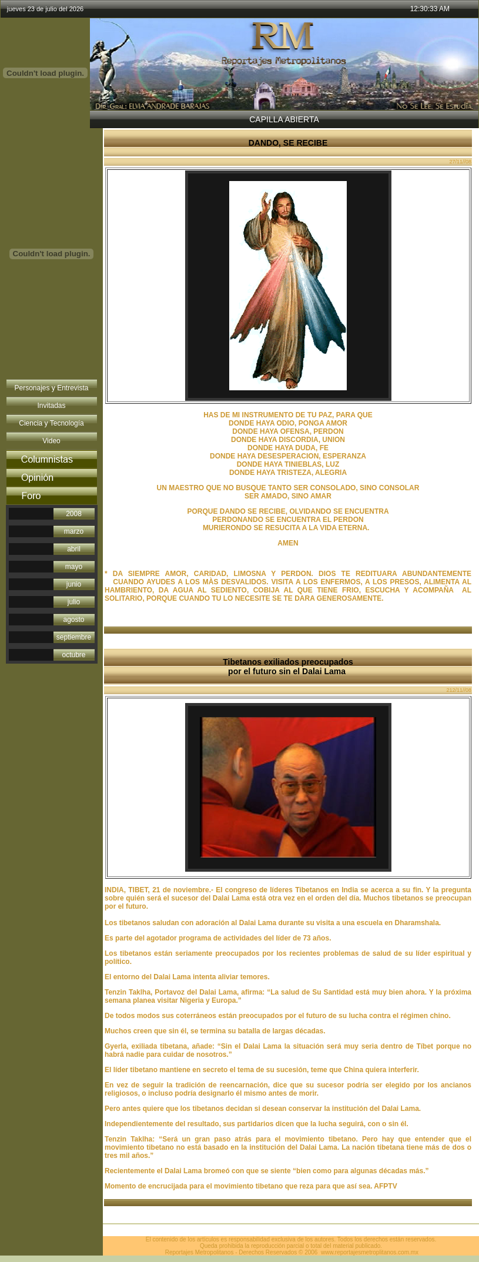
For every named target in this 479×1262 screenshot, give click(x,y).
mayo (73, 567)
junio (73, 584)
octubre (73, 655)
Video (51, 441)
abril (74, 549)
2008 (74, 514)
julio (74, 602)
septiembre (73, 637)
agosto (73, 619)
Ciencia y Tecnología (51, 423)
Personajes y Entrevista (51, 388)
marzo (73, 531)
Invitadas (51, 405)
